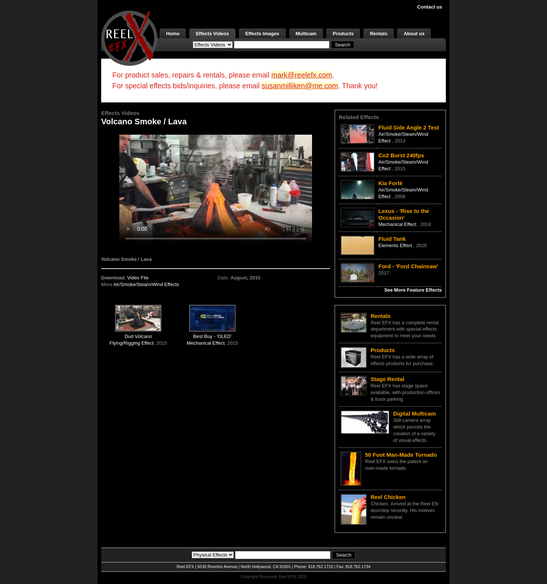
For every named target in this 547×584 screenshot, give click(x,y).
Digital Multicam (414, 413)
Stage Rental (387, 379)
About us (414, 33)
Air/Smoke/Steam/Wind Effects (146, 284)
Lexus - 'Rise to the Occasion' (403, 214)
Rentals (378, 33)
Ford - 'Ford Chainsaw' (408, 266)
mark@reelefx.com (301, 75)
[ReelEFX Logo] (129, 37)
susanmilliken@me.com (300, 86)
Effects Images (262, 33)
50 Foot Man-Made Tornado (401, 455)
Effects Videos (212, 33)
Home (172, 33)
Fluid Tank (392, 239)
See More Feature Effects (413, 290)
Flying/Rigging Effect (131, 343)
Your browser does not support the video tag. (215, 189)
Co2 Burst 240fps (401, 155)
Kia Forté (390, 183)
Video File (138, 277)
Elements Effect (395, 245)
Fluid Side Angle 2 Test (408, 127)
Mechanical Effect (206, 343)
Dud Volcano (138, 336)
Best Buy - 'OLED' (212, 336)
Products (343, 33)
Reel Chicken (388, 497)
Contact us (429, 7)
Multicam (306, 33)
